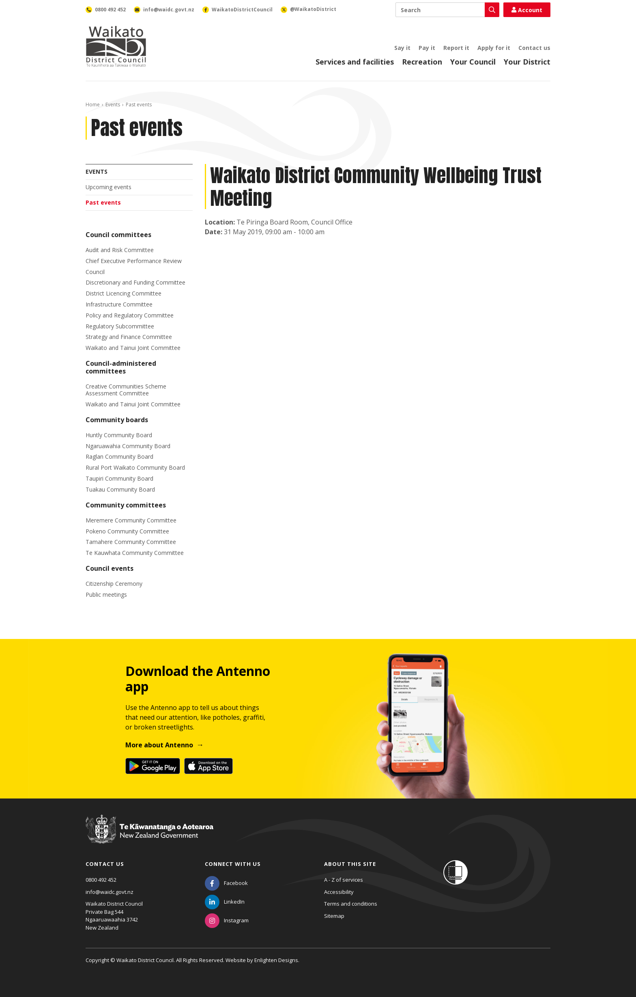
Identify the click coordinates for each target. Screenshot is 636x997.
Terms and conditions (350, 903)
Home (93, 104)
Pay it (427, 48)
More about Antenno (159, 744)
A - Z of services (343, 879)
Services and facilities (355, 62)
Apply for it (493, 48)
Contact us (534, 48)
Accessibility (339, 892)
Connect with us (233, 864)
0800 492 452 (101, 879)
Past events (103, 202)
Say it (402, 48)
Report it (456, 48)
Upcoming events (108, 187)
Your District (527, 62)
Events (112, 104)
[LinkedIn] (225, 901)
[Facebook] (226, 883)
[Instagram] (227, 920)
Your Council (473, 62)
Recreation (422, 62)
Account (526, 10)
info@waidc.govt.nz (109, 892)
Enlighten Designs (276, 960)
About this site (350, 864)
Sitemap (334, 915)
